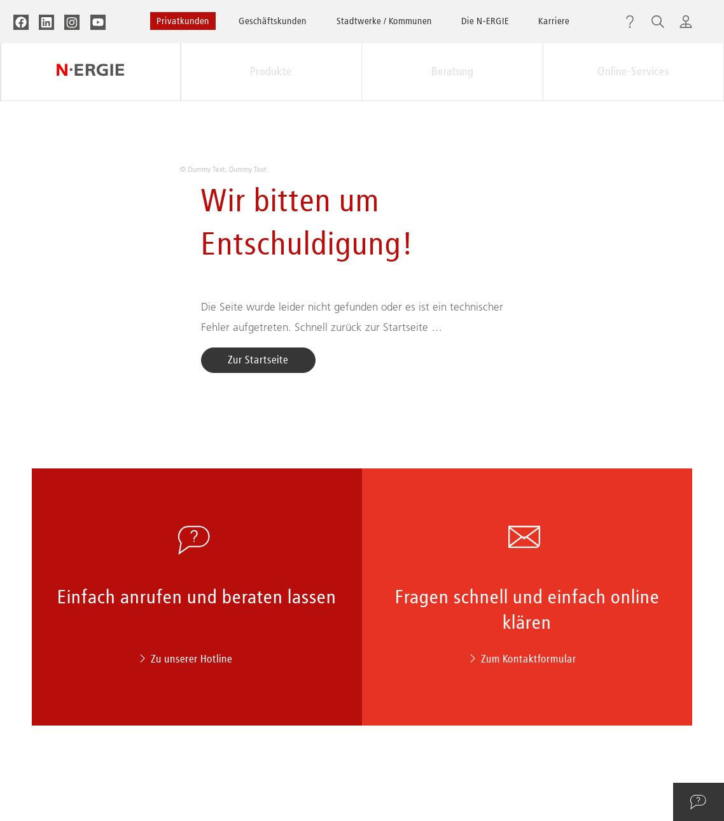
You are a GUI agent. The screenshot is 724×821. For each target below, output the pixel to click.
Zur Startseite (258, 359)
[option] (362, 162)
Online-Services (633, 71)
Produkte (271, 71)
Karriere (553, 21)
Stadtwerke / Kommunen (384, 21)
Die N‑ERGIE (485, 21)
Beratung (452, 71)
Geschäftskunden (273, 21)
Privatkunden (183, 21)
